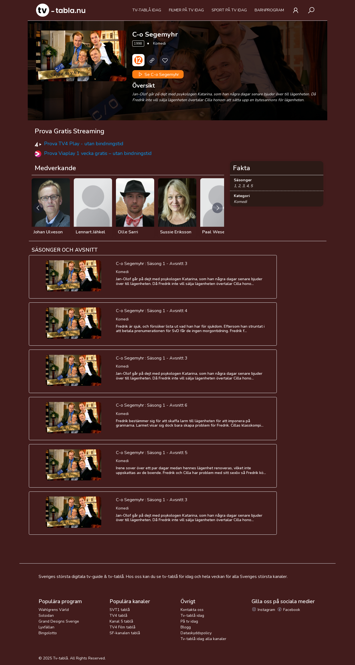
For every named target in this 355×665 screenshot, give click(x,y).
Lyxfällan (46, 627)
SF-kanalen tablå (125, 633)
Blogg (186, 627)
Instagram (263, 609)
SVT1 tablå (120, 609)
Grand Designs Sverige (59, 621)
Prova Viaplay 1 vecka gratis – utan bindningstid (98, 153)
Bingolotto (48, 633)
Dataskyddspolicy (196, 633)
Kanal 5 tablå (121, 621)
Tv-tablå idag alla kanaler (203, 638)
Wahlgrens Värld (54, 609)
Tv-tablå (60, 658)
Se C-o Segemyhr (158, 74)
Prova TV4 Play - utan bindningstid (83, 143)
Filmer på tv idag (186, 10)
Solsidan (46, 615)
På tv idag (189, 621)
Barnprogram (269, 10)
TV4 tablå (118, 615)
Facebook (288, 609)
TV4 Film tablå (122, 627)
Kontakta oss (192, 609)
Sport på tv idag (229, 10)
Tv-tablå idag (146, 10)
